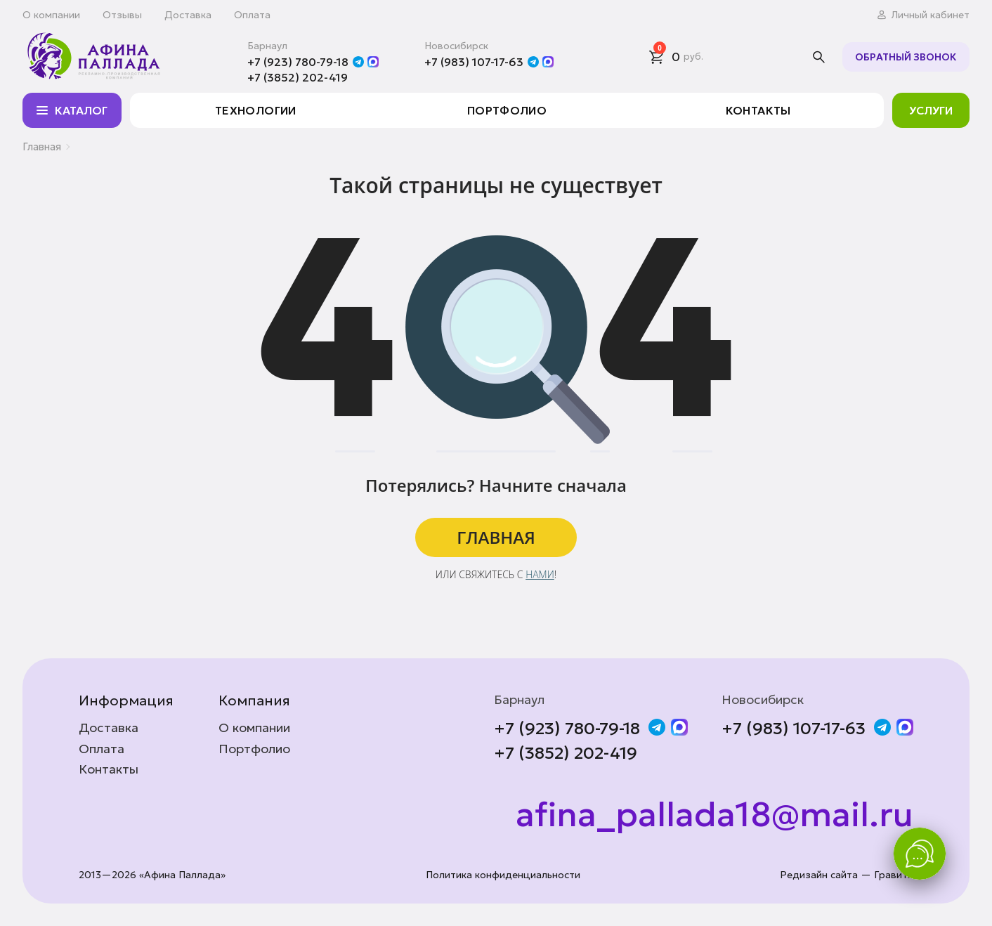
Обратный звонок (906, 57)
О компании (51, 14)
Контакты (758, 110)
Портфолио (507, 110)
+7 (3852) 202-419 (297, 77)
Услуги (931, 110)
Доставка (187, 14)
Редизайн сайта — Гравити (846, 875)
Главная (41, 146)
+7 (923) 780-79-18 (297, 61)
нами (540, 574)
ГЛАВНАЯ (496, 537)
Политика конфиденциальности (503, 875)
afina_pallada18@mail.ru (714, 815)
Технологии (255, 110)
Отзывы (122, 14)
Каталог (70, 110)
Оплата (252, 14)
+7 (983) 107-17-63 (473, 61)
